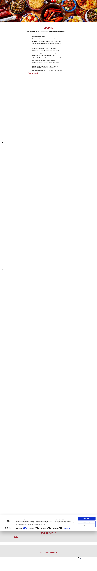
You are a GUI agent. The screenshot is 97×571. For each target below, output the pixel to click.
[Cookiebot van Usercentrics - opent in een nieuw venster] (8, 305)
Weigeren (86, 302)
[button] (33, 73)
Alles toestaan (86, 294)
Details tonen (67, 304)
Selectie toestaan (86, 298)
